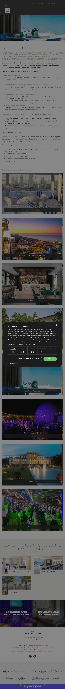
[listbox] (57, 325)
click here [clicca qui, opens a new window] (32, 344)
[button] (13, 363)
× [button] (59, 324)
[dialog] (32, 344)
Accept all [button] (50, 359)
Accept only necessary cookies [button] (28, 359)
